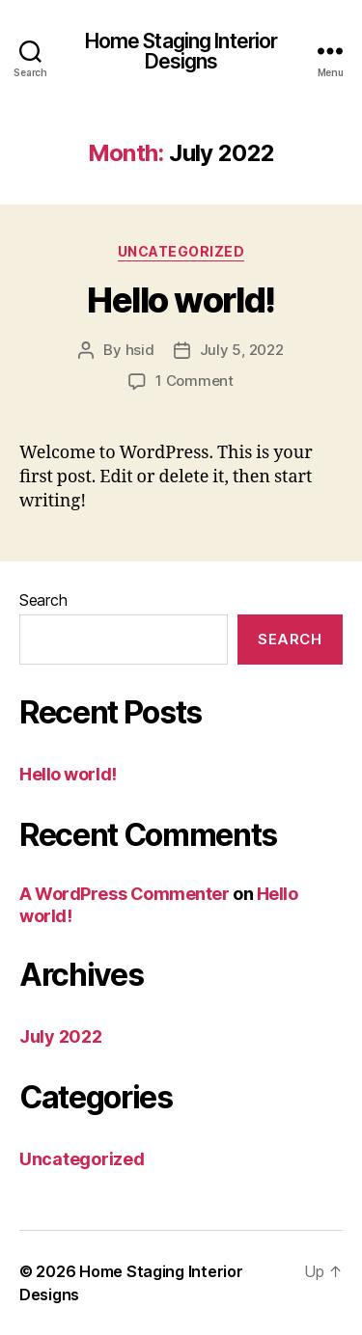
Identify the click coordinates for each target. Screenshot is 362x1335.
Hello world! (180, 300)
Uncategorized (181, 251)
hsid (139, 350)
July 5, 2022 (242, 350)
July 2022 (60, 1036)
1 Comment (194, 380)
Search (43, 600)
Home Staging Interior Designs (181, 51)
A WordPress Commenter (124, 894)
